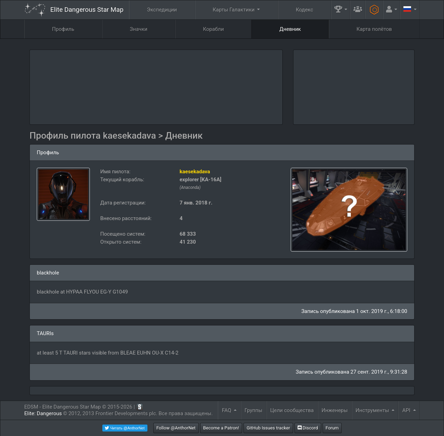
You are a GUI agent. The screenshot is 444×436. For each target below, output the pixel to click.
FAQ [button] (227, 410)
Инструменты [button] (373, 410)
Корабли (213, 29)
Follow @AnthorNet (176, 427)
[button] (341, 9)
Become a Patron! (221, 427)
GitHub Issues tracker (268, 427)
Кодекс (304, 10)
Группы (253, 410)
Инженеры (335, 410)
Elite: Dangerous (43, 413)
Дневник (290, 29)
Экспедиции (162, 10)
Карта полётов (374, 29)
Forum (332, 427)
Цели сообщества (292, 410)
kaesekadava (195, 171)
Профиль (63, 29)
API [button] (407, 410)
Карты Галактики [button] (234, 10)
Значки (138, 29)
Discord (308, 427)
